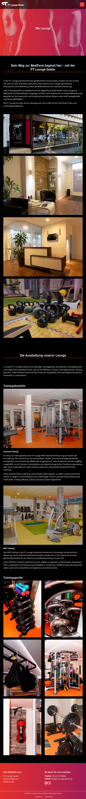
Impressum (39, 797)
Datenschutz (49, 797)
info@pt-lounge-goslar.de (61, 778)
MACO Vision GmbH (55, 793)
